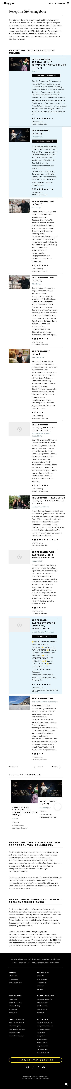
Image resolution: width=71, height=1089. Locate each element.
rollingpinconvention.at (44, 1022)
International (13, 976)
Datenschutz (54, 962)
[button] (57, 806)
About (20, 959)
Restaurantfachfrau (15, 1002)
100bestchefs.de (42, 1042)
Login (51, 3)
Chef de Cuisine (42, 979)
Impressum (22, 962)
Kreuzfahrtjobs (13, 979)
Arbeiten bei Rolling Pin (32, 959)
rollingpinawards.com (44, 1029)
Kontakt (14, 959)
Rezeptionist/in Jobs (15, 982)
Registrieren (60, 3)
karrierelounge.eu (42, 1049)
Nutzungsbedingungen (40, 962)
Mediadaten (55, 959)
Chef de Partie (41, 982)
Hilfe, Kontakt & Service (35, 1060)
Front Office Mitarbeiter (16, 1022)
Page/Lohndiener (14, 1032)
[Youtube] (43, 1067)
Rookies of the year (43, 1052)
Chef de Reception (15, 1026)
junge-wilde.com (42, 1046)
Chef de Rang (13, 1009)
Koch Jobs (40, 976)
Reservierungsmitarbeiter (17, 1029)
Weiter (56, 767)
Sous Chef (40, 986)
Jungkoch (40, 989)
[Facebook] (38, 1067)
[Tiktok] (33, 1067)
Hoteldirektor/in (42, 1006)
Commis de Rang (14, 1006)
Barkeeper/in (13, 1012)
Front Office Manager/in (16, 1036)
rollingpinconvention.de (44, 1026)
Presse (14, 962)
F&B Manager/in (42, 1009)
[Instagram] (27, 1067)
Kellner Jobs (13, 999)
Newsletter (46, 959)
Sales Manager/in (42, 1002)
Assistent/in (41, 1012)
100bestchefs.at (42, 1039)
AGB (29, 962)
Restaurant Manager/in (44, 999)
